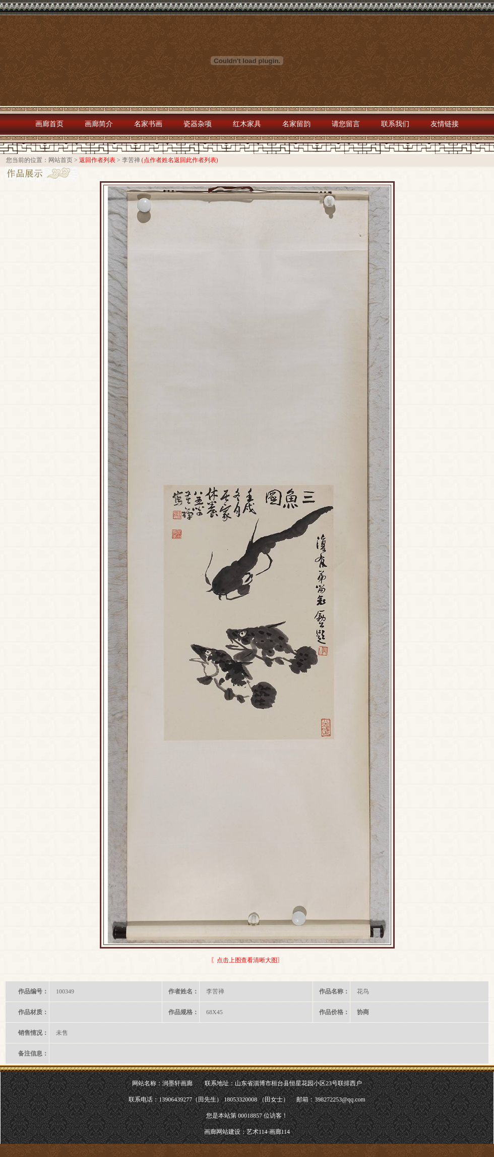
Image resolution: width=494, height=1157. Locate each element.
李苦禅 (131, 160)
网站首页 (60, 160)
